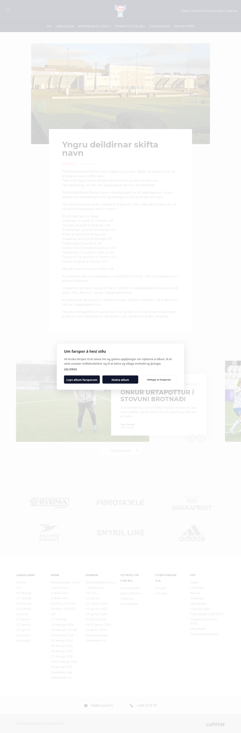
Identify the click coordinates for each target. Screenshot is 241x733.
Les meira (70, 369)
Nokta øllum (120, 379)
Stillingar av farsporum (159, 379)
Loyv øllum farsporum (81, 379)
